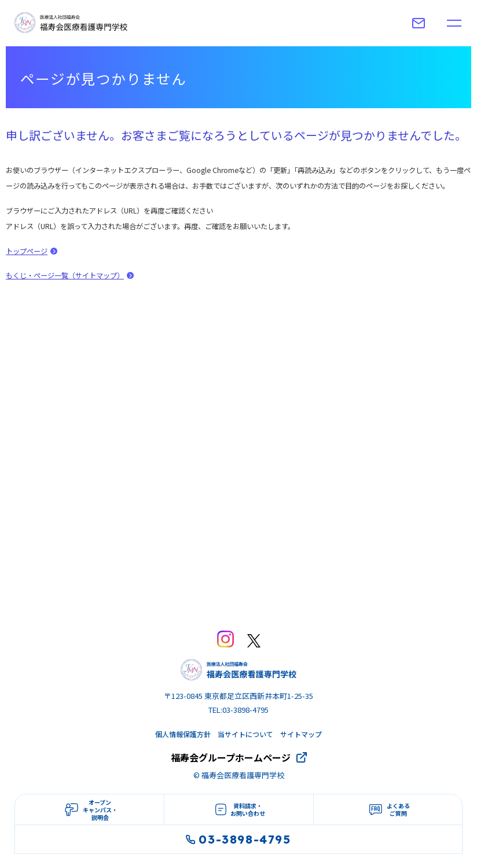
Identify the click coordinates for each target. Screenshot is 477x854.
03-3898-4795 (238, 839)
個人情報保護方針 (183, 734)
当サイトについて (245, 734)
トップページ (26, 251)
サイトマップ (301, 734)
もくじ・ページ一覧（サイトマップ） (65, 275)
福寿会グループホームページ (231, 757)
